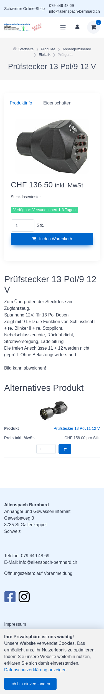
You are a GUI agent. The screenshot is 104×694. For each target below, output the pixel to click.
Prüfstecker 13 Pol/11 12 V (77, 428)
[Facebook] (10, 598)
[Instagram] (24, 598)
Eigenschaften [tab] (57, 103)
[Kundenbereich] (77, 27)
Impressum (15, 624)
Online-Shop (34, 8)
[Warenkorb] (93, 27)
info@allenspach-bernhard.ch (74, 11)
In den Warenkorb (52, 238)
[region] (52, 103)
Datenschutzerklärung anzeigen (35, 669)
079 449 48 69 (61, 5)
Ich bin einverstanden (30, 683)
